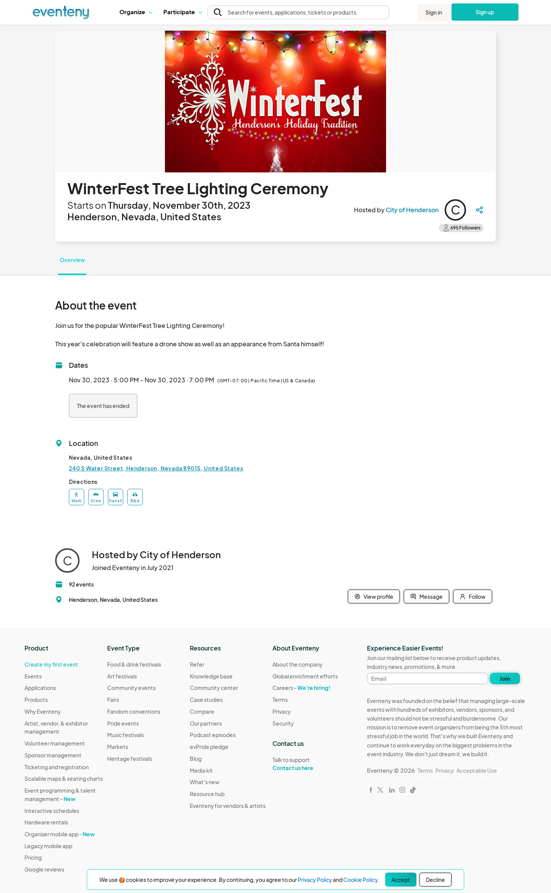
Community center (214, 687)
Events (33, 676)
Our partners (206, 723)
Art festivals (122, 676)
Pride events (123, 723)
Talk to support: (305, 764)
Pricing (33, 857)
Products (36, 699)
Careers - (301, 687)
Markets (117, 746)
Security (283, 723)
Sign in (433, 12)
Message (426, 596)
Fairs (113, 699)
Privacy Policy (315, 879)
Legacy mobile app (48, 845)
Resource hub (207, 793)
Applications (40, 687)
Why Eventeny (42, 711)
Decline (435, 879)
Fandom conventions (133, 711)
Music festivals (125, 734)
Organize (135, 11)
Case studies (206, 699)
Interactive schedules (51, 810)
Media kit (201, 770)
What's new (205, 781)
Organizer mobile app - (59, 834)
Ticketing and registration (56, 767)
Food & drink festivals (134, 664)
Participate (182, 11)
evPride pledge (209, 746)
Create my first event (51, 664)
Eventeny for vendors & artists (228, 805)
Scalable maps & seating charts (63, 778)
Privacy (281, 711)
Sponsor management (53, 755)
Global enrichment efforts (305, 676)
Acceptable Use (476, 770)
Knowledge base (211, 676)
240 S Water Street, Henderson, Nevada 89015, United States (156, 468)
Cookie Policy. (361, 879)
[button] (135, 11)
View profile (373, 596)
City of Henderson (412, 210)
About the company (297, 664)
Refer (197, 664)
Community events (131, 687)
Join (505, 678)
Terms (280, 699)
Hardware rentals (46, 822)
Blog (196, 758)
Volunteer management (54, 743)
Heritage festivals (129, 758)
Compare (202, 711)
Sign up (485, 11)
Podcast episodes (213, 734)
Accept (400, 879)
